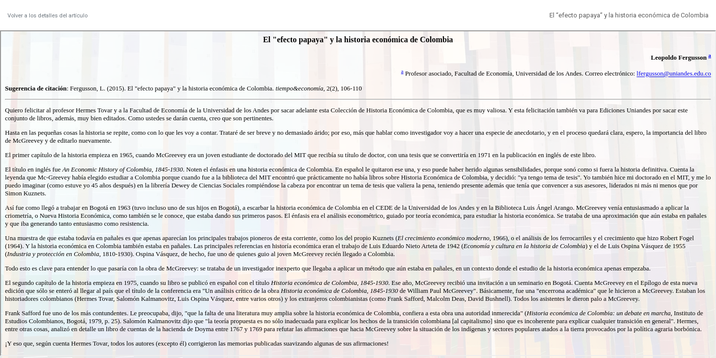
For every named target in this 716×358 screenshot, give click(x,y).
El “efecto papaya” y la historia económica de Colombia (629, 15)
